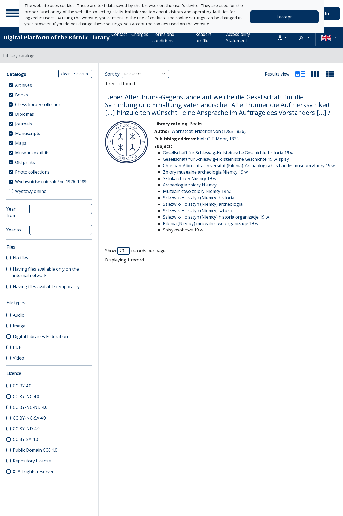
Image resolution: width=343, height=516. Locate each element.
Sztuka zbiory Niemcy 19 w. (190, 178)
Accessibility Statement (238, 37)
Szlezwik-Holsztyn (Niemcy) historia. (199, 198)
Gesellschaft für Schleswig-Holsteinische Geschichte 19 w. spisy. (226, 159)
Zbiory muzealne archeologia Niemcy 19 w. (205, 172)
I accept (284, 17)
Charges (139, 34)
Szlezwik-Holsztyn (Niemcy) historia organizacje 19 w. (216, 217)
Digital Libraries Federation (40, 336)
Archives (23, 85)
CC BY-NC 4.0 (26, 396)
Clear (65, 73)
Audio (18, 315)
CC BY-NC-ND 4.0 (30, 407)
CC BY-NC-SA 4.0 (29, 418)
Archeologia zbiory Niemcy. (190, 185)
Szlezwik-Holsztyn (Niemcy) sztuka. (198, 211)
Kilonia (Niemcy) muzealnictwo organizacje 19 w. (211, 223)
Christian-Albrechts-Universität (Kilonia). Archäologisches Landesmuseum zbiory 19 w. (249, 166)
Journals (23, 124)
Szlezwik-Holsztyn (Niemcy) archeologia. (203, 204)
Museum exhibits (32, 153)
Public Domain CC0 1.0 (35, 450)
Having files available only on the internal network (46, 272)
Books (21, 95)
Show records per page (135, 251)
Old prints (25, 162)
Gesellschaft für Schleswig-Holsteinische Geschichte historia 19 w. (228, 153)
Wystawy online (30, 191)
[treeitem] (49, 85)
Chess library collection (38, 104)
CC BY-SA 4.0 (25, 439)
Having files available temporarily (46, 287)
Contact (119, 34)
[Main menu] (13, 13)
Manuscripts (27, 133)
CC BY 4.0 (22, 386)
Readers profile (203, 37)
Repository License (32, 461)
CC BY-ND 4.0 (26, 429)
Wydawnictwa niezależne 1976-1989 (51, 182)
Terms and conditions (163, 37)
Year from (11, 212)
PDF (17, 347)
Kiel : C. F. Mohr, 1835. (218, 139)
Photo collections (32, 172)
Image (19, 326)
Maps (20, 143)
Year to (13, 230)
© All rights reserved (33, 471)
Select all (82, 73)
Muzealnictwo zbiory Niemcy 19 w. (197, 191)
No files (20, 258)
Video (18, 358)
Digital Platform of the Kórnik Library (56, 37)
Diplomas (24, 114)
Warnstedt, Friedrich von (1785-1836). (209, 131)
